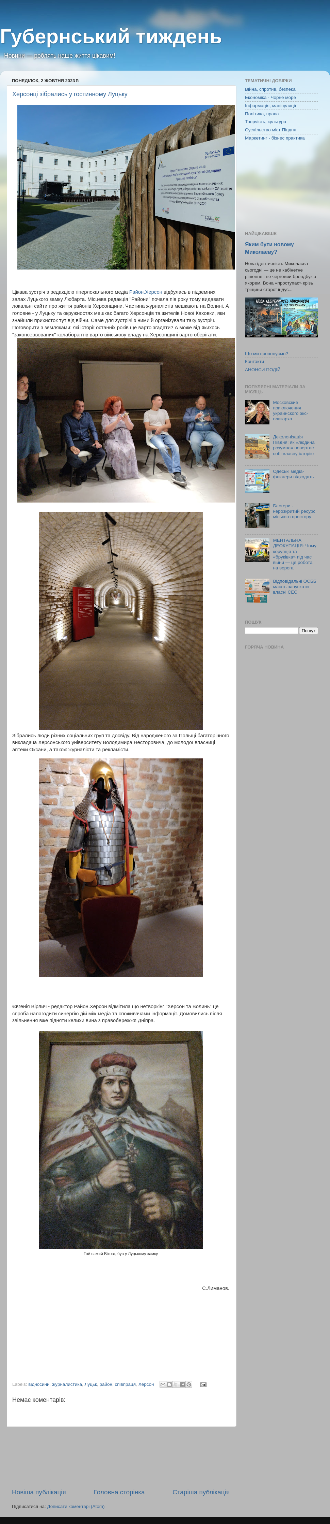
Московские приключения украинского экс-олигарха (290, 411)
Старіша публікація (201, 1492)
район (105, 1384)
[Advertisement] (121, 1457)
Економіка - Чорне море (270, 97)
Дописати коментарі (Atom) (75, 1506)
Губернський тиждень (111, 36)
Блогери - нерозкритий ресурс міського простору (294, 511)
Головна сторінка (119, 1492)
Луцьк (91, 1384)
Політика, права (262, 113)
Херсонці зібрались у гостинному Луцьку (70, 94)
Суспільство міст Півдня (270, 129)
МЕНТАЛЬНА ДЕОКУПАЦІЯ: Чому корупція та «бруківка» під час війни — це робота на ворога (294, 554)
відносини (38, 1384)
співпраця (125, 1384)
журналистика (67, 1384)
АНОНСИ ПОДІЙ (263, 369)
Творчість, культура (265, 121)
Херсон (146, 1384)
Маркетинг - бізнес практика (275, 138)
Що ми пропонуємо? (266, 353)
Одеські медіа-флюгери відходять (293, 474)
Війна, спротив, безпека (270, 89)
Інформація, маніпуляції (270, 105)
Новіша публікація (39, 1492)
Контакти (254, 361)
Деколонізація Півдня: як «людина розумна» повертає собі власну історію (293, 445)
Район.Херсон (145, 292)
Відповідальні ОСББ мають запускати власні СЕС (294, 587)
